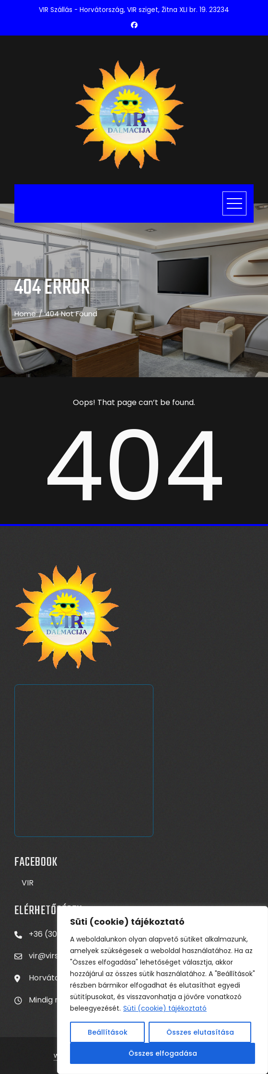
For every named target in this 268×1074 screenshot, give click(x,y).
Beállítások (108, 1032)
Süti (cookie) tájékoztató (165, 1008)
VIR (28, 882)
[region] (162, 990)
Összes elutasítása (200, 1032)
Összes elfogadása (162, 1053)
